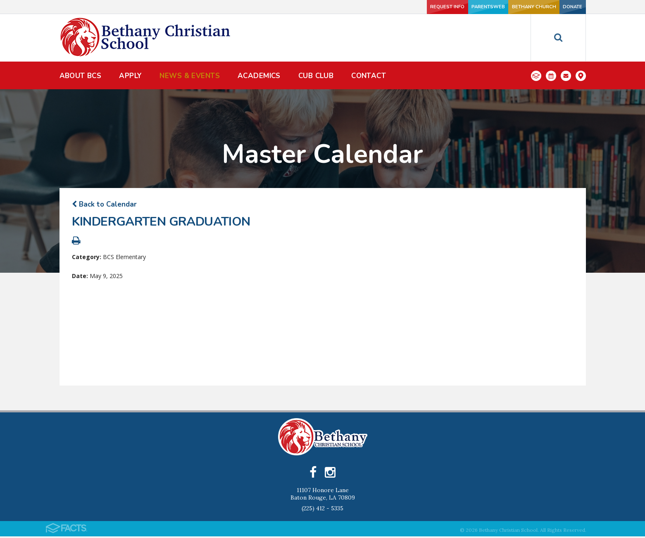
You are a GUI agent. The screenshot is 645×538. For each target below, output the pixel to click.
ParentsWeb (437, 7)
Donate (558, 7)
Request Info (381, 7)
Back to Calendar (104, 204)
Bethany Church (498, 7)
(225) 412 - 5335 (322, 510)
